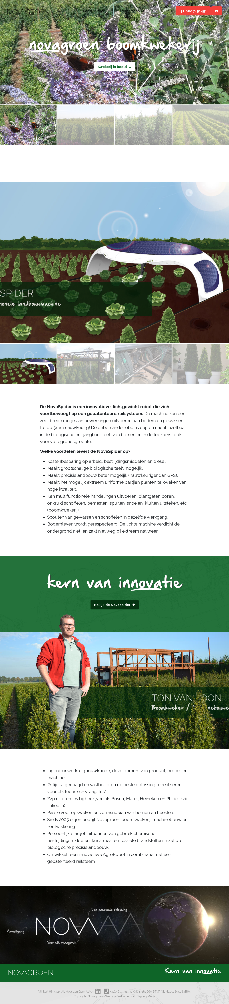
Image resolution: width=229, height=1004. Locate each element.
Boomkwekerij (94, 11)
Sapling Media (146, 996)
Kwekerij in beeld (114, 67)
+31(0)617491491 (193, 11)
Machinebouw (133, 11)
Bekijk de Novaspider (114, 605)
